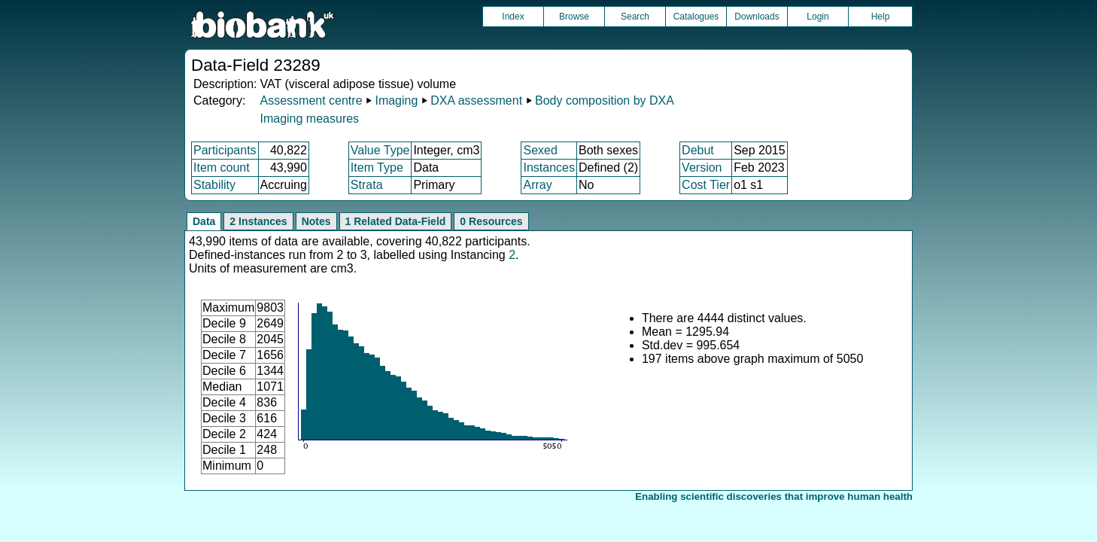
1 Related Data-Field (395, 221)
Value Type (380, 150)
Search (635, 16)
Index (513, 16)
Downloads (756, 16)
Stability (214, 184)
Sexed (540, 150)
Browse (574, 16)
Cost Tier (706, 184)
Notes (316, 221)
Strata (367, 184)
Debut (698, 150)
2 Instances (258, 221)
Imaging (396, 100)
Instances (548, 167)
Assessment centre (311, 100)
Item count (221, 167)
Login (817, 16)
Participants (225, 150)
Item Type (377, 167)
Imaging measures (309, 118)
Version (702, 167)
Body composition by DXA (604, 100)
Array (537, 184)
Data (204, 221)
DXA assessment (476, 100)
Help (880, 16)
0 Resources (491, 221)
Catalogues (696, 16)
